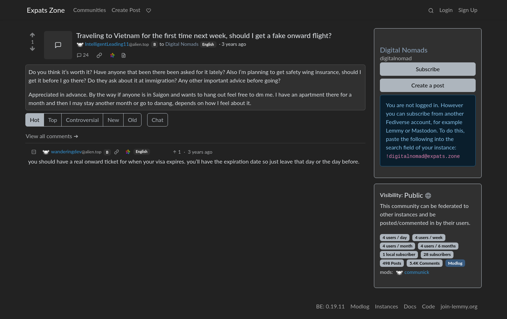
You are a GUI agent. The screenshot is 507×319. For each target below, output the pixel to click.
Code (428, 306)
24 (83, 55)
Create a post (427, 85)
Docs (410, 306)
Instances (386, 306)
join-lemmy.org (459, 306)
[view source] (123, 55)
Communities (89, 9)
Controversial (82, 119)
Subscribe (428, 69)
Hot (34, 119)
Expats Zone (46, 10)
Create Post (126, 9)
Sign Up (467, 9)
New (113, 119)
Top (52, 119)
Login (446, 9)
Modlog (455, 263)
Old (132, 119)
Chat (157, 119)
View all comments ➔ (52, 136)
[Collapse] (33, 151)
